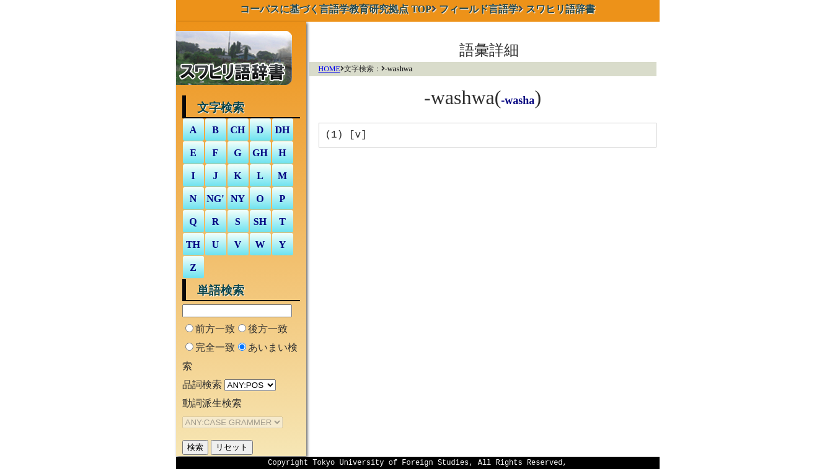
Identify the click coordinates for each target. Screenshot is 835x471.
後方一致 (268, 329)
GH (260, 152)
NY (238, 198)
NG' (215, 198)
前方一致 (215, 329)
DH (282, 130)
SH (260, 221)
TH (193, 244)
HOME (329, 68)
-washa (517, 100)
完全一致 (215, 347)
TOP (335, 9)
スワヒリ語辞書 (560, 9)
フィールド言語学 (478, 9)
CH (238, 130)
